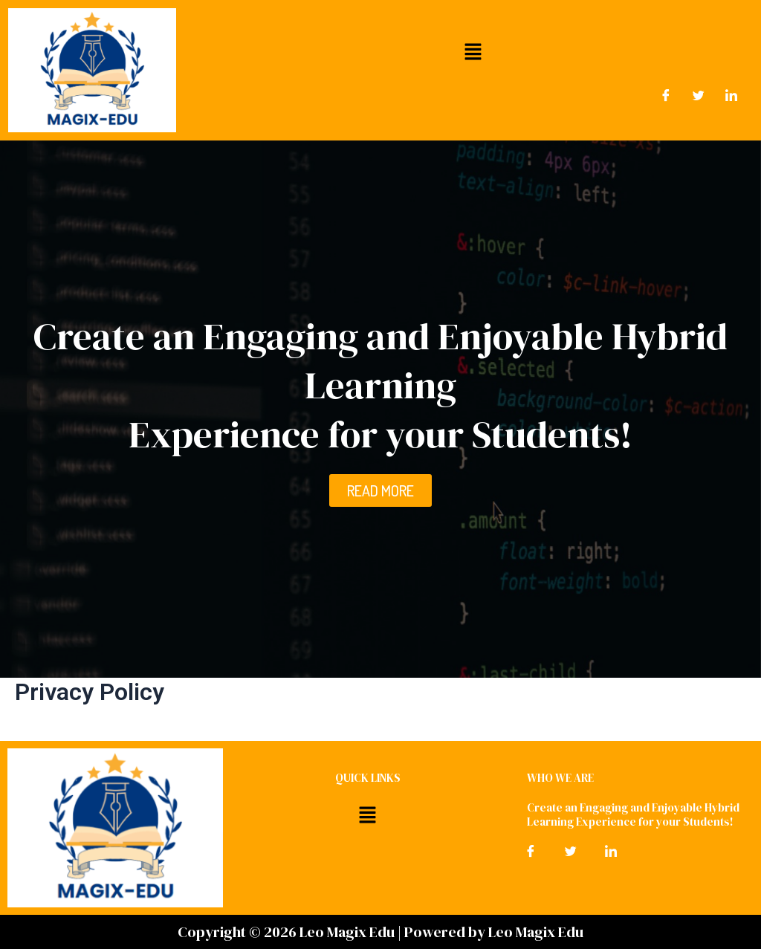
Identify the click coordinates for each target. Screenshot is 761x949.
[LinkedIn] (731, 96)
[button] (473, 51)
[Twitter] (698, 96)
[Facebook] (666, 96)
